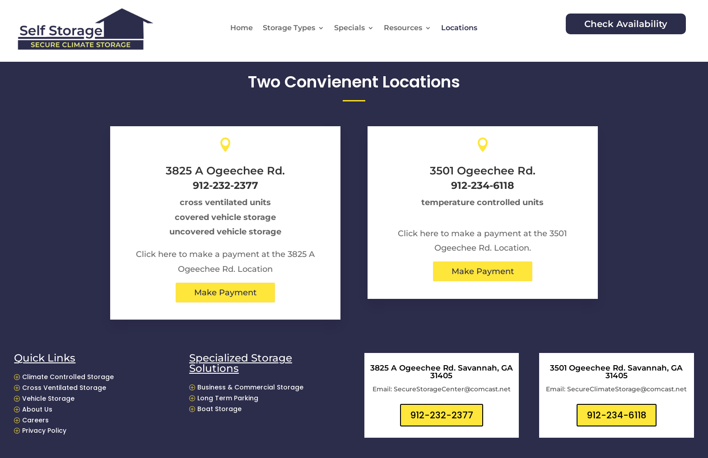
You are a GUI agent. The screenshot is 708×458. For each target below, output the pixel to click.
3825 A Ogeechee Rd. (225, 170)
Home (241, 28)
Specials (349, 28)
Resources (403, 28)
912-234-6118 (617, 415)
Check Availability (625, 23)
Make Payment (225, 293)
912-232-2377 (441, 415)
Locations (459, 28)
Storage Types (289, 28)
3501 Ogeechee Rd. (483, 170)
